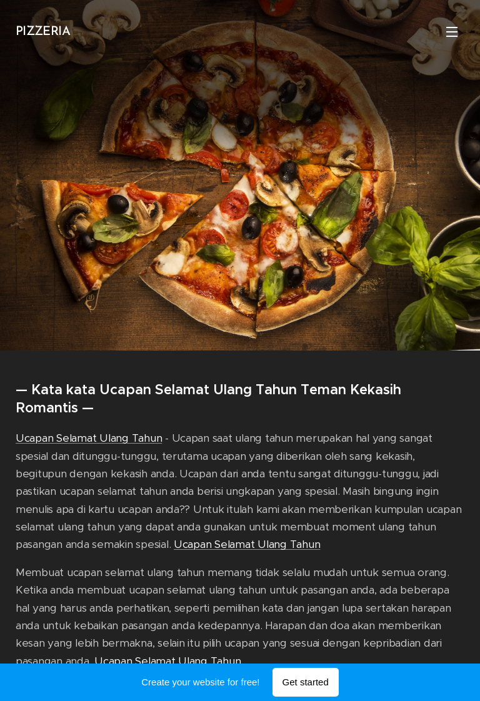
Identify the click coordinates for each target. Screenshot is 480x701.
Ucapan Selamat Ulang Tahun (89, 438)
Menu (452, 31)
